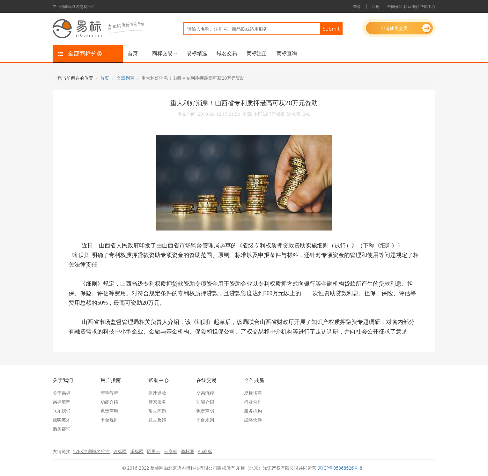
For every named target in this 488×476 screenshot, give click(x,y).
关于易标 (61, 393)
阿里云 (153, 451)
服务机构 (253, 411)
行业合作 (253, 402)
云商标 (170, 451)
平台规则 (109, 420)
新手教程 (109, 393)
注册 (376, 6)
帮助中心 (427, 6)
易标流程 (61, 402)
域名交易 (227, 53)
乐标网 (137, 451)
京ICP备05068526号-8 (340, 468)
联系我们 (411, 6)
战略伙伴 (253, 420)
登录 (357, 6)
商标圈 (187, 451)
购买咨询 (61, 429)
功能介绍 (109, 402)
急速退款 (157, 393)
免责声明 (109, 411)
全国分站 (395, 6)
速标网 (120, 451)
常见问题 (157, 411)
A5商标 (205, 451)
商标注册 (257, 53)
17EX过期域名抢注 (91, 451)
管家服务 (157, 402)
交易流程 (205, 393)
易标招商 (253, 393)
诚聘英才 (61, 420)
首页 (133, 53)
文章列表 (125, 78)
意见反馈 (157, 420)
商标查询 (287, 53)
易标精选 (197, 53)
